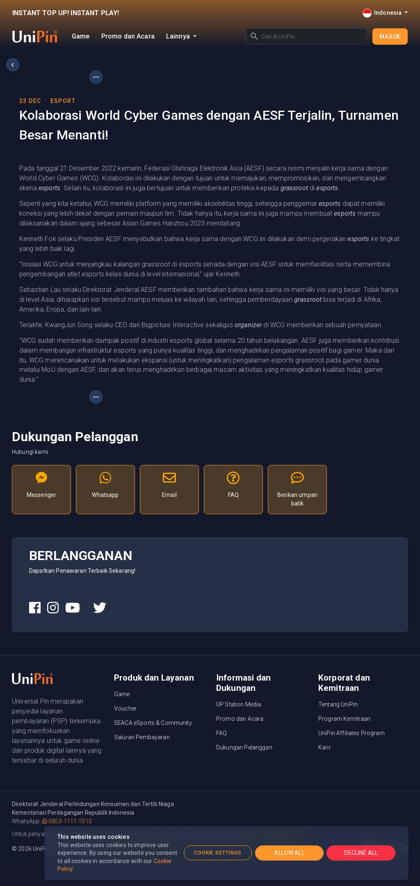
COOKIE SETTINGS (218, 853)
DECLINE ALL (361, 853)
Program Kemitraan (344, 718)
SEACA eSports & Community (153, 723)
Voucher (125, 708)
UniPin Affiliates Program (351, 733)
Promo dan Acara (128, 36)
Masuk (390, 36)
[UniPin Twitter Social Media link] (99, 608)
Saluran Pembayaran (142, 737)
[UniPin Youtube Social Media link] (72, 608)
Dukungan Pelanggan (244, 747)
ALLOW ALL (289, 853)
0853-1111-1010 (67, 821)
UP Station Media (238, 704)
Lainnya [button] (179, 36)
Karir (324, 747)
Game (81, 36)
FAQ (221, 733)
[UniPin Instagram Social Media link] (53, 608)
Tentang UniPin (338, 704)
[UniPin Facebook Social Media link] (35, 608)
